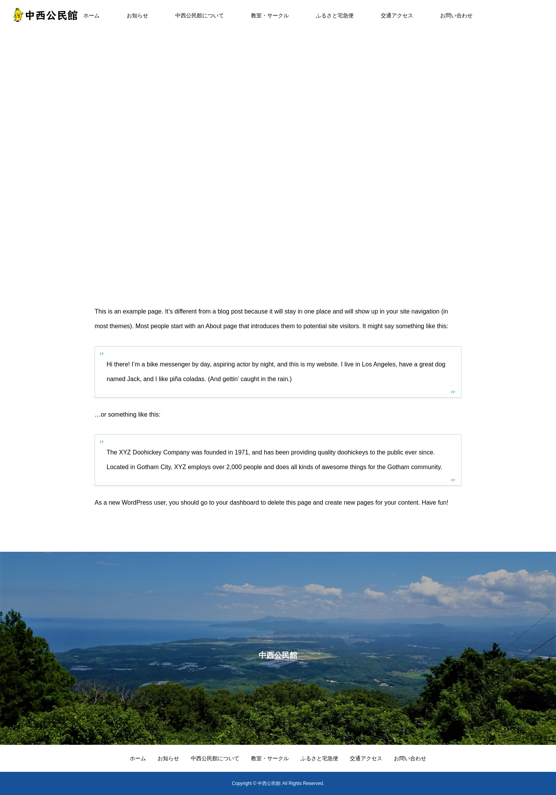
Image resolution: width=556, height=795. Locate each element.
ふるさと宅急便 (335, 15)
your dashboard (237, 502)
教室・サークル (270, 15)
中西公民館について (199, 15)
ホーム (91, 15)
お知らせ (137, 15)
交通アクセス (397, 15)
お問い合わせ (456, 15)
